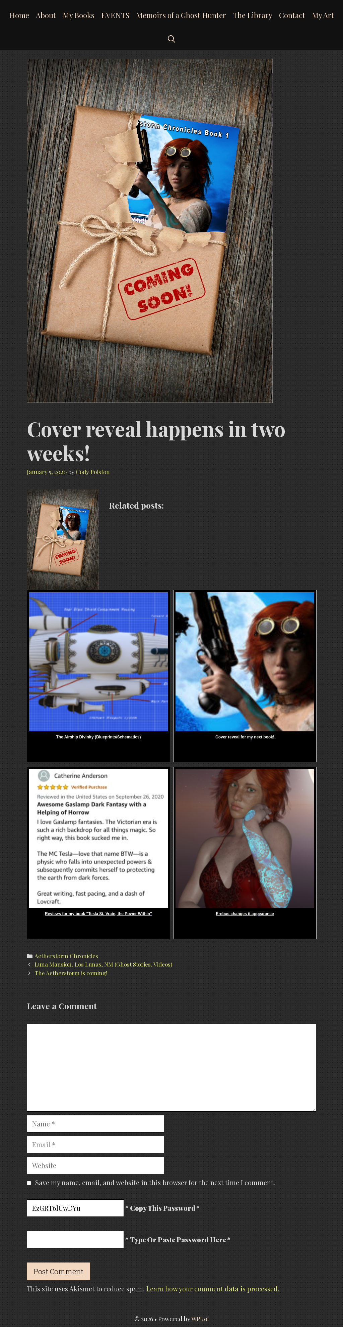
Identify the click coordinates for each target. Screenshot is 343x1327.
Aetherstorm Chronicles (66, 955)
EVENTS (115, 15)
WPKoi (200, 1319)
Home (19, 15)
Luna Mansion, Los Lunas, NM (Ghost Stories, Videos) (103, 964)
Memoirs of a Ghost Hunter (181, 15)
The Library (252, 15)
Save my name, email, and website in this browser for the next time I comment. (155, 1182)
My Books (78, 15)
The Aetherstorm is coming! (71, 973)
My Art (323, 15)
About (46, 15)
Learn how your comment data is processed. (212, 1288)
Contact (292, 15)
